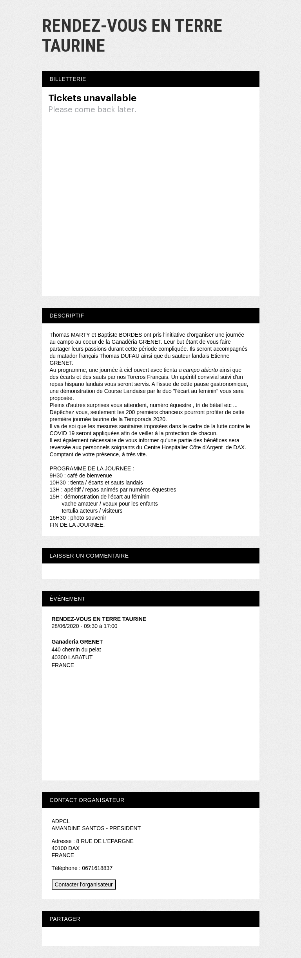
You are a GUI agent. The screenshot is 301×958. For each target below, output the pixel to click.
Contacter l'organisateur (84, 884)
